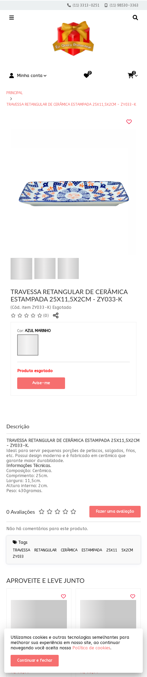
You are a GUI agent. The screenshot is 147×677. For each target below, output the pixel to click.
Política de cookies (91, 647)
